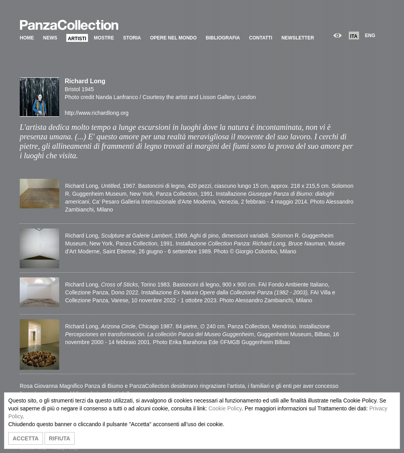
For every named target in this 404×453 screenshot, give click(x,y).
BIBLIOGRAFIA (223, 38)
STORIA (132, 38)
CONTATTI (260, 38)
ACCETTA (26, 438)
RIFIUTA (59, 438)
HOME (27, 38)
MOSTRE (104, 38)
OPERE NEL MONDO (173, 38)
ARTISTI (77, 38)
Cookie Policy (224, 408)
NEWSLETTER (297, 38)
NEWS (50, 38)
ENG (370, 35)
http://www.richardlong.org (97, 113)
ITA (353, 36)
